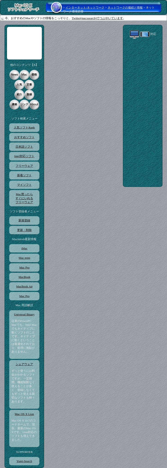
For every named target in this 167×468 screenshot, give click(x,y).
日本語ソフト (24, 146)
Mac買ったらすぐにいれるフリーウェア (24, 198)
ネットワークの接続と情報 (125, 7)
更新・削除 (24, 230)
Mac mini (24, 257)
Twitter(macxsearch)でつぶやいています (97, 18)
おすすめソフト (24, 137)
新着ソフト (24, 175)
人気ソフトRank (24, 127)
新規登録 (24, 220)
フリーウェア (24, 165)
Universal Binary (24, 314)
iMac (24, 248)
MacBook (24, 277)
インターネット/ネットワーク (84, 7)
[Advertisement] (24, 43)
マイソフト (24, 184)
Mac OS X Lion (24, 414)
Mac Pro (24, 267)
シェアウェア (24, 364)
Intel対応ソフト (24, 156)
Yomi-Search (24, 461)
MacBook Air (24, 286)
